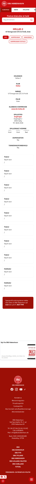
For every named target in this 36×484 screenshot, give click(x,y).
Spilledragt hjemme (18, 128)
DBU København (18, 458)
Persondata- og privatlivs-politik (18, 472)
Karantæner (28, 37)
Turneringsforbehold (18, 145)
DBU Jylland (18, 455)
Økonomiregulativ (18, 400)
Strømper (26, 130)
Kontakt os (18, 398)
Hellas (18, 86)
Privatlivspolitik (18, 403)
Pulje (18, 99)
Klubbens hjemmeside (18, 107)
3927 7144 (20, 305)
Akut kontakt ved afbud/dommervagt (18, 409)
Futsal (18, 467)
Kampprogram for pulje (18, 41)
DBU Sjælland (18, 464)
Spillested (18, 114)
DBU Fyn (18, 453)
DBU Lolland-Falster (18, 461)
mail (6, 305)
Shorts (18, 130)
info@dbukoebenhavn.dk (19, 432)
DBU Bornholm (18, 450)
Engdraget (18, 117)
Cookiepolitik (18, 406)
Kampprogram (15, 37)
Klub (18, 84)
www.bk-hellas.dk (18, 109)
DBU (18, 447)
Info (5, 37)
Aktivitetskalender (18, 412)
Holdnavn (18, 76)
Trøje (9, 130)
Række (18, 91)
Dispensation (18, 138)
